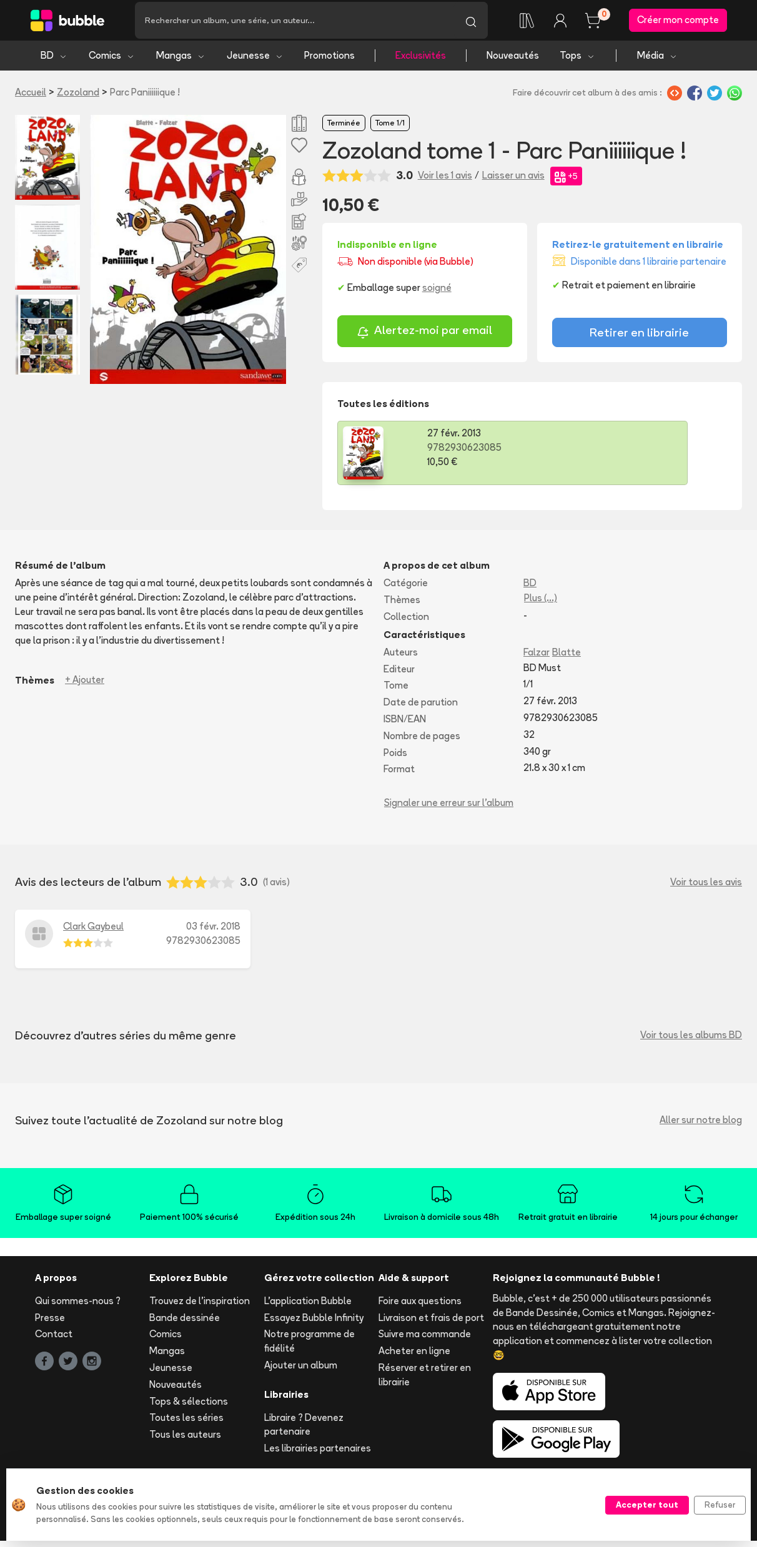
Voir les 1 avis (445, 181)
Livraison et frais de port (431, 1323)
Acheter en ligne (414, 1356)
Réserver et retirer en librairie (424, 1380)
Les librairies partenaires (317, 1454)
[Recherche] (294, 23)
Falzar (536, 658)
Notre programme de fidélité (309, 1347)
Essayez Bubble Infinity (314, 1323)
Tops (577, 61)
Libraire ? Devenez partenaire (304, 1430)
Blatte (566, 658)
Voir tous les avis (706, 887)
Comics (112, 61)
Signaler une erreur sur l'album (448, 808)
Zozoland (78, 98)
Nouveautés (513, 61)
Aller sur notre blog (701, 1125)
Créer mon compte (678, 23)
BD (54, 61)
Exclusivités (420, 61)
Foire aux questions (420, 1306)
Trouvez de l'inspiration (199, 1306)
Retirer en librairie (639, 338)
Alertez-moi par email (424, 337)
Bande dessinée (184, 1323)
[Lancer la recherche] (471, 23)
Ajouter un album (300, 1371)
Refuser (720, 1505)
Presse (50, 1323)
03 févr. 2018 (213, 932)
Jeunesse (255, 61)
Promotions (329, 61)
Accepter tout (647, 1505)
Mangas (180, 61)
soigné (437, 294)
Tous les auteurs (185, 1440)
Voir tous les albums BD (691, 1040)
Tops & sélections (188, 1407)
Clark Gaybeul (93, 932)
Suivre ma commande (424, 1340)
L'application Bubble (308, 1306)
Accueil (30, 98)
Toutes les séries (186, 1424)
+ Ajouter (84, 686)
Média (657, 61)
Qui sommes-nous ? (78, 1306)
